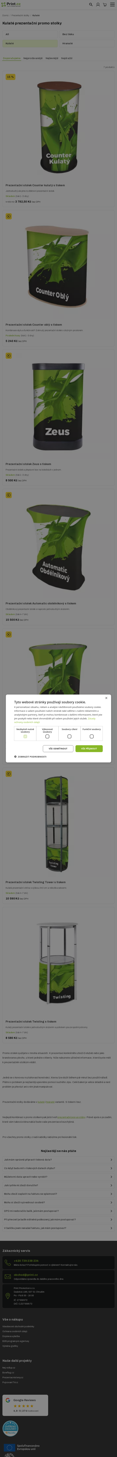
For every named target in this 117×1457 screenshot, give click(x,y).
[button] (30, 756)
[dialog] (58, 729)
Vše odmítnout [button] (58, 748)
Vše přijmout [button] (89, 748)
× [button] (106, 698)
